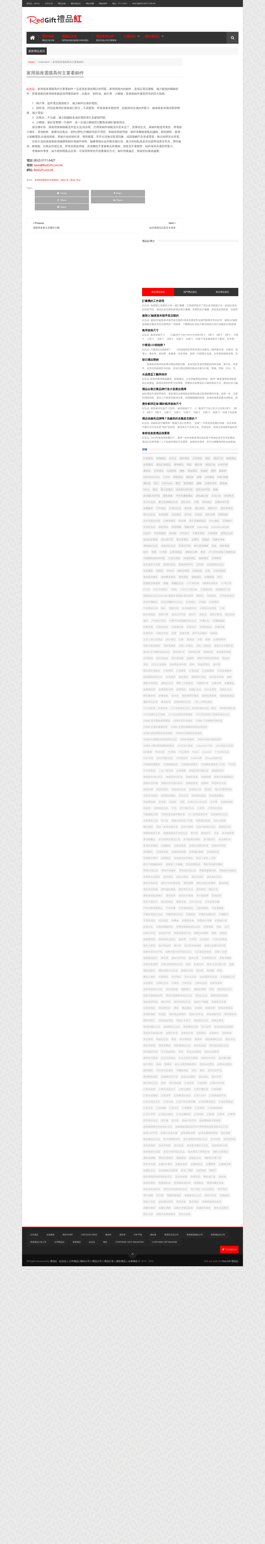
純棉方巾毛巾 (223, 1243)
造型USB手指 (226, 327)
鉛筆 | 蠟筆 (220, 1424)
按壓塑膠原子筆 (184, 1037)
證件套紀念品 (204, 1337)
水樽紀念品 (213, 1112)
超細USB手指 (183, 1343)
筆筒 (178, 1237)
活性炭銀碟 (205, 1124)
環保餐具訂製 (183, 1193)
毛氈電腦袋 (226, 570)
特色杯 (179, 458)
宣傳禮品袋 (182, 912)
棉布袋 (179, 1099)
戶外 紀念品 (195, 987)
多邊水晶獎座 (198, 893)
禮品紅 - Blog (33, 3)
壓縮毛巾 (181, 881)
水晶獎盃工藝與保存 (187, 193)
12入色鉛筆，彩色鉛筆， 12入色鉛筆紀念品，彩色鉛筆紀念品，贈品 (206, 673)
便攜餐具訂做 (198, 489)
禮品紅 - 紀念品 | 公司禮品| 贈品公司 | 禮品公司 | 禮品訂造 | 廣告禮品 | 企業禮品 (94, 1538)
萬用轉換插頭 (209, 1268)
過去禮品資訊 (227, 110)
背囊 (225, 420)
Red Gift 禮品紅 (230, 1538)
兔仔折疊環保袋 (184, 812)
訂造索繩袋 (208, 614)
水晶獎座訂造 (183, 1112)
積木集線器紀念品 (185, 1230)
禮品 (209, 289)
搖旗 (216, 1037)
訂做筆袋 (204, 1280)
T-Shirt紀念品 (196, 749)
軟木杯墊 (228, 1374)
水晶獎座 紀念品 (213, 1106)
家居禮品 (181, 320)
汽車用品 (181, 1118)
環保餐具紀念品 (219, 1187)
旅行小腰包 (213, 1049)
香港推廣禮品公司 (195, 1512)
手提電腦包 (182, 999)
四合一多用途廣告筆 (215, 862)
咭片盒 (179, 856)
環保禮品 (181, 302)
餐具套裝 (214, 1474)
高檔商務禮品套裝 (185, 1480)
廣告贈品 (198, 289)
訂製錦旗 (194, 614)
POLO (226, 320)
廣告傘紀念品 (198, 949)
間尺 (191, 470)
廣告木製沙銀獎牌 (221, 956)
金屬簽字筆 (226, 1418)
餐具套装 (181, 664)
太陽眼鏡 (214, 893)
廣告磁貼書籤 (214, 962)
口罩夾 (223, 837)
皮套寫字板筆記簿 (185, 1199)
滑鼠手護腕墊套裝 (185, 1137)
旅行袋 (179, 1056)
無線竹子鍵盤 (216, 1149)
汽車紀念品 (195, 1118)
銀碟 (212, 308)
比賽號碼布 (190, 570)
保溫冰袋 (209, 799)
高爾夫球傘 (218, 408)
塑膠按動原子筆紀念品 (208, 874)
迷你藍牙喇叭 (183, 464)
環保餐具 (209, 339)
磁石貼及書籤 (198, 402)
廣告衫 (193, 314)
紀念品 (30, 88)
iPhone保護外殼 (213, 756)
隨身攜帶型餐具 (223, 652)
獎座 (226, 1156)
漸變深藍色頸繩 (199, 1143)
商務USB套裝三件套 (197, 856)
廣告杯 (192, 296)
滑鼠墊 (223, 452)
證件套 (220, 364)
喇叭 (196, 514)
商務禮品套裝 (218, 856)
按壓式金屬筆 (203, 1037)
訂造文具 (198, 1318)
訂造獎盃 (194, 1324)
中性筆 (207, 768)
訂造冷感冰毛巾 (219, 1305)
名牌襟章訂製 (226, 849)
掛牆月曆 (189, 558)
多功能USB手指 (192, 333)
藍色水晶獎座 (183, 1274)
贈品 (178, 283)
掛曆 (178, 558)
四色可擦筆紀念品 (201, 868)
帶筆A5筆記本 (206, 931)
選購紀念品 (75, 37)
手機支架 (211, 539)
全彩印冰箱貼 (203, 812)
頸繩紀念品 (182, 477)
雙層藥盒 (181, 1449)
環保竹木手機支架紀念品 (189, 583)
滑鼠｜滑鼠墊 (201, 577)
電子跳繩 (194, 1462)
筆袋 (178, 602)
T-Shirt (179, 308)
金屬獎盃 (194, 639)
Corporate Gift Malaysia (164, 1520)
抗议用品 (209, 1012)
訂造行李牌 (226, 1324)
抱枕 (178, 1031)
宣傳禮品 (194, 277)
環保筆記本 (212, 583)
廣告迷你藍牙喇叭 (185, 974)
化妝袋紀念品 (183, 837)
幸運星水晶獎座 (184, 943)
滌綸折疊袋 (182, 1131)
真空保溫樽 (182, 595)
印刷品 (231, 364)
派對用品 (196, 383)
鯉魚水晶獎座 (223, 1487)
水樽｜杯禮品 (183, 577)
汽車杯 (225, 1112)
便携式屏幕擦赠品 (213, 787)
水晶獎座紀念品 (195, 452)
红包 (217, 458)
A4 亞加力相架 (183, 737)
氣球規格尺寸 (183, 149)
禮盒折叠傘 (182, 1224)
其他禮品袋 (182, 824)
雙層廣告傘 (197, 1443)
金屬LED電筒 (218, 1412)
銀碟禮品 (181, 645)
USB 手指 (211, 749)
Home (31, 61)
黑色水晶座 (217, 1493)
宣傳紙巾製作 (198, 912)
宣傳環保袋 (182, 906)
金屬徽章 (198, 352)
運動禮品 (229, 464)
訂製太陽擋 (182, 1293)
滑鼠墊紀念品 (206, 1131)
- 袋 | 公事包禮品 (218, 664)
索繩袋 (216, 1249)
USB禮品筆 (182, 756)
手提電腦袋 (197, 999)
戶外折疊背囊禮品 (185, 993)
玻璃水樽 (204, 1162)
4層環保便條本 (214, 477)
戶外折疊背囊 (212, 987)
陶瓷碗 (223, 1437)
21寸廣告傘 (197, 477)
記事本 (179, 1337)
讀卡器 (228, 1337)
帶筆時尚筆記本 (184, 937)
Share (74, 206)
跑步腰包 (216, 620)
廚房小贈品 (215, 943)
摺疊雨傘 (194, 370)
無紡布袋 (181, 1149)
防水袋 (207, 652)
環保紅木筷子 (201, 1180)
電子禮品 (181, 1462)
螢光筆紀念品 (227, 1274)
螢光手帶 (211, 1274)
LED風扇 (180, 743)
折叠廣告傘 (182, 1018)
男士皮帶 (198, 1193)
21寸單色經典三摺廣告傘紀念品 (193, 693)
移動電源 (206, 420)
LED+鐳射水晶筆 (223, 737)
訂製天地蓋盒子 (217, 1287)
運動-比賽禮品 (208, 1399)
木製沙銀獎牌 (198, 1081)
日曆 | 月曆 (202, 1068)
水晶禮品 (209, 364)
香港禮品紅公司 (218, 1512)
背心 (202, 314)
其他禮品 (206, 508)
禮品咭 (230, 595)
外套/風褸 (181, 314)
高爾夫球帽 (220, 1480)
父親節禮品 (200, 1156)
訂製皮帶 (198, 1299)
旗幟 (191, 320)
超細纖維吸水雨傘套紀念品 (190, 1349)
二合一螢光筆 (183, 774)
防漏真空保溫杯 (205, 470)
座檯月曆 (224, 520)
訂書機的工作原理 (186, 119)
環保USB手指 (229, 1168)
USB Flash (214, 314)
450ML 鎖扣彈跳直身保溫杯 (190, 718)
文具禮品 (204, 296)
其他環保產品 (196, 818)
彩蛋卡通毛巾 (211, 981)
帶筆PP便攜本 (224, 931)
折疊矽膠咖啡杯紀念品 (208, 1024)
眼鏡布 (218, 1212)
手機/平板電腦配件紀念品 (189, 539)
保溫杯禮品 (197, 439)
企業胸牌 (198, 774)
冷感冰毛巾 (203, 320)
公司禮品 (230, 277)
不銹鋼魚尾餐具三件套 (188, 768)
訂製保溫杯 (199, 1287)
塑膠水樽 (206, 514)
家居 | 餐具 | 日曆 (208, 918)
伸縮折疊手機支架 (216, 774)
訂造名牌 (181, 1312)
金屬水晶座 (182, 1418)
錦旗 (178, 333)
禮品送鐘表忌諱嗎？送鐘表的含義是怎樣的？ (202, 237)
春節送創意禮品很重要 (188, 252)
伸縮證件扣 (182, 781)
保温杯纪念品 (194, 799)
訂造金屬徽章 (224, 614)
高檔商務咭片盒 (197, 664)
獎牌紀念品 (182, 402)
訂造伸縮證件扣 (199, 1305)
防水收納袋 (182, 1437)
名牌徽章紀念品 (207, 849)
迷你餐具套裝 (201, 464)
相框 (193, 1212)
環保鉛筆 (181, 589)
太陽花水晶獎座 (184, 520)
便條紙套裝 (225, 793)
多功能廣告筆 (222, 514)
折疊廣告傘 (210, 545)
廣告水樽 (181, 370)
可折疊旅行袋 (183, 514)
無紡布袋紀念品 (197, 1149)
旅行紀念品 (182, 364)
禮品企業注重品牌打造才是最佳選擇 (197, 207)
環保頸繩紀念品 (199, 1187)
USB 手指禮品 (193, 483)
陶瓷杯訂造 (210, 1437)
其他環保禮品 (214, 818)
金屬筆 (195, 408)
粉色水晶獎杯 (209, 1237)
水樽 (213, 345)
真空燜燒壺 (205, 1212)
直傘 (196, 420)
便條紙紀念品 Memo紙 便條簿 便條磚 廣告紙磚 (201, 495)
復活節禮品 (228, 981)
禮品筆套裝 (215, 1218)
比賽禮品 (225, 1099)
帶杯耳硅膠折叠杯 (185, 931)
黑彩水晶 (181, 1493)
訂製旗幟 (214, 1293)
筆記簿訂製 (215, 402)
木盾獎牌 (196, 364)
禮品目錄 (62, 3)
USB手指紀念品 (227, 749)
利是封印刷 (217, 414)
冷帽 (214, 824)
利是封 (214, 389)
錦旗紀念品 (226, 645)
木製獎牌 (219, 395)
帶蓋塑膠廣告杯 (204, 937)
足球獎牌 (203, 620)
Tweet (47, 206)
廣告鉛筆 (203, 974)
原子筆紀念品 (209, 837)
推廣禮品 (202, 283)
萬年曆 (195, 608)
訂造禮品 (181, 277)
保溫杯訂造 (200, 806)
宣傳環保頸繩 (198, 906)
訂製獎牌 (227, 608)
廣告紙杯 (181, 533)
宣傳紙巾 (225, 377)
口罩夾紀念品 (183, 843)
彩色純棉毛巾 (218, 445)
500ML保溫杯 (220, 724)
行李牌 (179, 427)
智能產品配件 (218, 1068)
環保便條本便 (183, 1174)
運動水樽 (222, 383)
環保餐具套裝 (196, 589)
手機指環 (201, 1006)
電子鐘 (205, 1462)
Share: (228, 743)
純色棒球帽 (182, 1249)
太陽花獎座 (228, 893)
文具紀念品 (182, 383)
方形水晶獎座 (196, 1049)
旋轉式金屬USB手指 (217, 1056)
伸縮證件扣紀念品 (201, 781)
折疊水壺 (229, 1018)
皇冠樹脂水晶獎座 (216, 1193)
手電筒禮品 (195, 1012)
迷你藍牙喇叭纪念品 (187, 1387)
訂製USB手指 (183, 1287)
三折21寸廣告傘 (221, 483)
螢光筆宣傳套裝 (210, 608)
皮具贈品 (211, 589)
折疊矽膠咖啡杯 (184, 1024)
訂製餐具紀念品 (215, 1299)
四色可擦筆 (182, 868)
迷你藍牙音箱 (201, 627)
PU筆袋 (204, 743)
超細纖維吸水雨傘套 (204, 1343)
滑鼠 (193, 1131)
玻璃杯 (192, 1162)
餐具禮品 (227, 1474)
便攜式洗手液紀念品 (204, 793)
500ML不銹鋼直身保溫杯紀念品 (192, 724)
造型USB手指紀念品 (206, 1393)
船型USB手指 (191, 1268)
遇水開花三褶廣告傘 (187, 1399)
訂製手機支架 (198, 1293)
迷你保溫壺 (182, 1380)
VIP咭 (207, 483)
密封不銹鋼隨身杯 (185, 924)
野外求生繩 (202, 1412)
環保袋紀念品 (218, 1180)
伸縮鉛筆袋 (182, 787)
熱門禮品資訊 (206, 110)
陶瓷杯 (211, 302)
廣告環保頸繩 (196, 962)
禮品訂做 (230, 289)
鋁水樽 (179, 377)
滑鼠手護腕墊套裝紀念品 (212, 1137)
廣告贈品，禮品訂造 (204, 968)
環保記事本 (182, 1187)
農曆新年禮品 (183, 627)
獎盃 (224, 314)
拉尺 (186, 1031)
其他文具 (181, 818)
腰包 (178, 1268)
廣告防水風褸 (218, 974)
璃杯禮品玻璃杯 (210, 1168)
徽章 (191, 533)
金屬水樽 (181, 639)
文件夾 (225, 1043)
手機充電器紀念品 (216, 999)
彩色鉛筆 (196, 981)
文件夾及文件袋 (210, 370)
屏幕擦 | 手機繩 (207, 924)
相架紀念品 (182, 1212)
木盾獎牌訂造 (224, 1074)
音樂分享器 (202, 1468)
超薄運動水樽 (220, 1362)
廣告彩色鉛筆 (216, 949)
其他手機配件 (224, 502)
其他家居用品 (206, 502)
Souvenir (180, 749)
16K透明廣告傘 (184, 681)
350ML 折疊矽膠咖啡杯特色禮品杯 (194, 712)
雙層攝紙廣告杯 (215, 1443)
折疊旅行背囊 (198, 1018)
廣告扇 (207, 527)
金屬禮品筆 (208, 639)
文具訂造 (196, 339)
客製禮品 (77, 1520)
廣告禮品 (217, 277)
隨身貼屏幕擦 (183, 658)
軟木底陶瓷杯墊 (184, 1374)
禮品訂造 (189, 283)
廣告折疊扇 (220, 527)
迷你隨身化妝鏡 (184, 1393)
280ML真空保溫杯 (215, 700)
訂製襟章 (181, 614)
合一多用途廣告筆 (185, 849)
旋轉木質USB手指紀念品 (211, 1062)
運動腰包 (198, 1405)
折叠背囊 (181, 545)
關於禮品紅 (76, 3)
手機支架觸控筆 (217, 1006)
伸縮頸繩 (196, 787)
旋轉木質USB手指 (185, 1062)
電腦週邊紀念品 (184, 1468)
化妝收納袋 (215, 831)
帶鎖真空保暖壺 (224, 937)
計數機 (228, 1330)
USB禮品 (222, 308)
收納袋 (218, 558)
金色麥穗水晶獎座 (201, 1424)
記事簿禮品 (228, 370)
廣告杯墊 (181, 962)
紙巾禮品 (196, 1249)
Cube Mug (181, 389)
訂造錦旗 (216, 1330)
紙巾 (217, 420)
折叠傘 (220, 1012)
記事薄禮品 (193, 427)
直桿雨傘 (206, 1205)
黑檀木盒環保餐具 (198, 1493)
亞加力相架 (182, 439)
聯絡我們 (103, 3)
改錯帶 (215, 1043)
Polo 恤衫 (212, 377)
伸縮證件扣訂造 (222, 781)
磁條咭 (195, 595)
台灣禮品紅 (59, 1520)
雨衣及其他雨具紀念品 (188, 1455)
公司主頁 (49, 3)
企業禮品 (215, 283)
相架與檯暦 (193, 458)
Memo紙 (192, 743)
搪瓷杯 (225, 1037)
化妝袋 (228, 831)
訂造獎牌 (181, 1324)
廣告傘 (216, 320)
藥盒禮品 (198, 1274)
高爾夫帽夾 (205, 1480)
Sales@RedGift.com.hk (143, 3)
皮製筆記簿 (220, 1199)
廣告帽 (179, 395)
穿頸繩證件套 (206, 1230)
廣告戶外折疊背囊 (185, 956)
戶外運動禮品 (218, 993)
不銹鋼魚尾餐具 (222, 762)
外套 (191, 881)
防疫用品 (196, 1437)
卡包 (196, 837)
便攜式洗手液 (183, 793)
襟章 (178, 1280)
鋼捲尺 (192, 1430)
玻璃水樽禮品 (219, 1162)
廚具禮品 (201, 943)
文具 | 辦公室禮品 (185, 564)
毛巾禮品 (181, 1106)
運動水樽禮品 (227, 627)
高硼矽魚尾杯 (206, 1487)
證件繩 (218, 1337)
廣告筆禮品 (218, 358)
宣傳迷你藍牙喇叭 (185, 918)
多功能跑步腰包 (209, 887)
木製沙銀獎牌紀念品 (220, 1081)
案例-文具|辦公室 (206, 1087)
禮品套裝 (191, 358)
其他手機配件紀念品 (187, 508)
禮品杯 (202, 308)
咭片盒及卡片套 (184, 445)
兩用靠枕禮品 (221, 812)
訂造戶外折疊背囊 (198, 1312)
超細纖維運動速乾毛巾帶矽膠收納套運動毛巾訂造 (202, 1355)
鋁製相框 (181, 1430)
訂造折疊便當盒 (219, 1312)
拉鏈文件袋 (198, 1031)
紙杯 (224, 602)
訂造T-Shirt (182, 1305)
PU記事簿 (217, 743)
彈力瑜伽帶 (182, 981)
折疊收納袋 (182, 552)
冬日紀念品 (223, 339)
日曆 (213, 564)
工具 (198, 520)
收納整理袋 (182, 1043)
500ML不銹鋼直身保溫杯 (222, 718)
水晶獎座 (217, 296)
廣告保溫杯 (182, 949)
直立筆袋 (219, 1205)
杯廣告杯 (189, 1087)
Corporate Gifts (203, 737)
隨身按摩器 (182, 1443)
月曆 (232, 564)
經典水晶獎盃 (208, 1255)
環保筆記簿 (227, 583)
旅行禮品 (203, 564)
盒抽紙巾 (194, 1205)
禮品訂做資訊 (183, 289)
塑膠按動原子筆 (184, 874)
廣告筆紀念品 (183, 968)
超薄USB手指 (183, 1362)
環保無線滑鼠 (183, 1180)
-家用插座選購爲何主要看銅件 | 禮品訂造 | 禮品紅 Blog (57, 194)
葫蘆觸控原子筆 (227, 1268)
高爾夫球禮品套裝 (185, 1487)
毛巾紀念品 (195, 1106)
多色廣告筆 (182, 893)
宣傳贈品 (214, 912)
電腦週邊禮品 (201, 658)
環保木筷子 (215, 1174)
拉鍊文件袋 (223, 552)
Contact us (229, 1527)
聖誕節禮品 (182, 608)
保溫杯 (192, 302)
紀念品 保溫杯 (191, 602)
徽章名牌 (181, 987)
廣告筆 (218, 289)
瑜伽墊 (195, 1168)
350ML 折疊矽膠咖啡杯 (218, 706)
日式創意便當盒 (184, 1068)
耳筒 (226, 1262)
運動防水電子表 (184, 1412)
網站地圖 (90, 3)
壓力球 (227, 874)
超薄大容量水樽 (201, 1362)
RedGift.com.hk (43, 183)
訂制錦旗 (217, 1280)
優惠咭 (179, 502)
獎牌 (201, 302)
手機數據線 (226, 539)
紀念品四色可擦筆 (203, 1243)
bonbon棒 (196, 756)
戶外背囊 (203, 993)
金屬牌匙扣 (197, 1418)
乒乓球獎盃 (220, 768)
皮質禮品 (181, 1205)
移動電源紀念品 (199, 1224)
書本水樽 (208, 1074)
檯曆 (178, 570)
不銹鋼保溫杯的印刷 (216, 433)
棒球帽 (190, 1099)
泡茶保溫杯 (210, 1118)
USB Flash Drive (226, 302)
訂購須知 (130, 35)
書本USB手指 (194, 1074)
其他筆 (195, 824)
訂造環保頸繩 (209, 1324)
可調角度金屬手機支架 (223, 843)
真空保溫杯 (226, 589)
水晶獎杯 (198, 1112)
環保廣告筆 (200, 1174)
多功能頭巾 (227, 887)
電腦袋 (205, 408)
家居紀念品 (202, 445)
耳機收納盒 (215, 1262)
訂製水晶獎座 (183, 1299)
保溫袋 (212, 806)
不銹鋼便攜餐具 (184, 762)
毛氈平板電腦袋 (207, 570)
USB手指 (180, 296)
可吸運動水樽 (201, 843)
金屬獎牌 (211, 1418)
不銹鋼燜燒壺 (203, 762)
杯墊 (178, 1087)
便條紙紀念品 (183, 414)
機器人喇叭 (211, 1099)
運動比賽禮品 (183, 1405)
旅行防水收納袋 (195, 1056)
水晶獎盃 (211, 452)
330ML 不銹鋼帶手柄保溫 (189, 706)
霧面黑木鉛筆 (218, 658)
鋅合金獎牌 (210, 645)
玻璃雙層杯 (182, 1168)
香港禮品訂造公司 (38, 1520)
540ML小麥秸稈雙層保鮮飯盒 (218, 731)
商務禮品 (191, 308)
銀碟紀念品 (195, 645)
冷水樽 (202, 831)
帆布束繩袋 (210, 520)
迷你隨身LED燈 (209, 1387)
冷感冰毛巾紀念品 (185, 831)
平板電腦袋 (228, 389)
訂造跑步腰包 (183, 1330)
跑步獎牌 (203, 1368)
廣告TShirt (68, 1512)
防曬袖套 (196, 652)
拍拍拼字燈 (214, 1031)
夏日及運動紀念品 (185, 345)
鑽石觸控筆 (182, 652)
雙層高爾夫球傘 (197, 1449)
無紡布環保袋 (218, 1143)
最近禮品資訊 (185, 110)
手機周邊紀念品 (184, 1006)
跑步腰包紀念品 (219, 1368)
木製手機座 (182, 1081)
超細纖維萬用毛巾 (185, 620)
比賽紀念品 (225, 352)
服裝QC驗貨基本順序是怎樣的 (193, 134)
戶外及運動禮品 (225, 333)
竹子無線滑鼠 (223, 1230)
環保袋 (179, 358)
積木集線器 (217, 1224)
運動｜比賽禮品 (199, 633)
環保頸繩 (209, 383)
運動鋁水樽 (208, 427)
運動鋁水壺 (213, 1405)
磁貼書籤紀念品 (184, 1218)
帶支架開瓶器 (226, 924)
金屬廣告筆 (217, 633)
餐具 (219, 427)
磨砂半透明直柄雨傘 (212, 595)
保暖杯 (179, 799)
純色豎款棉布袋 (210, 602)
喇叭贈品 (196, 862)
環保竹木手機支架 (221, 577)
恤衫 (178, 327)
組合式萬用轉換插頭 (187, 1255)
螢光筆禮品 (182, 408)
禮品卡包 (201, 1218)
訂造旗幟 (211, 1318)
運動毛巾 (204, 358)
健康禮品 (211, 439)
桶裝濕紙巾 (182, 1093)
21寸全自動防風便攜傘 (188, 687)
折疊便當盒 (195, 545)
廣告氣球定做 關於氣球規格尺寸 (194, 222)
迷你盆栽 (227, 1380)
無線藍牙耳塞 (183, 1156)
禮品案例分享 (106, 37)
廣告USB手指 (183, 527)
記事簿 (190, 1337)
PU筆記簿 (231, 477)
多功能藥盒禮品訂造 (187, 887)
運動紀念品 (182, 633)
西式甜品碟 (190, 1280)
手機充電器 (205, 395)
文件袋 (179, 452)
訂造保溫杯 (229, 458)
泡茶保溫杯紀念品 (185, 1124)
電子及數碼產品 (195, 377)
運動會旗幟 (226, 1399)
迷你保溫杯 (197, 1380)
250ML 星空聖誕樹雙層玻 (189, 700)
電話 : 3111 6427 (119, 3)
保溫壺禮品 (223, 799)
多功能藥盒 (218, 881)
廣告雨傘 (208, 333)
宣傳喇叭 (220, 899)
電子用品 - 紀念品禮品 (215, 1455)
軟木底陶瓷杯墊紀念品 (208, 1374)
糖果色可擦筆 (227, 1237)
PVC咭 (179, 483)
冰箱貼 (217, 508)
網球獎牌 (181, 1262)
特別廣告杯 (215, 1156)
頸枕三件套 (182, 1474)
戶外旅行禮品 (204, 533)
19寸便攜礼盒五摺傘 (206, 681)
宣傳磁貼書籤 (216, 906)
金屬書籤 (181, 470)
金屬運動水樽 (224, 639)
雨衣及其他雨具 (217, 1449)
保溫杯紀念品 (201, 414)
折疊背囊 (196, 552)
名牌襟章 (224, 439)
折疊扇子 (224, 545)
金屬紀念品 (182, 1424)
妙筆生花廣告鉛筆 (185, 899)
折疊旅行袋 (215, 1018)
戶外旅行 (191, 395)
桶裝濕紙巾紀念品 (201, 1093)
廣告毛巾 (203, 345)
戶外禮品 (211, 352)
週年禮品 (216, 464)
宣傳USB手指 (206, 899)
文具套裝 (181, 1049)
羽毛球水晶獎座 (197, 1262)
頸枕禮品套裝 (198, 1474)
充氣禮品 (191, 502)
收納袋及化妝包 (199, 1043)
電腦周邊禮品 (219, 1462)
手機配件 (181, 1012)
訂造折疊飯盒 (183, 1318)
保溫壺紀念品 (183, 806)
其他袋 (205, 824)
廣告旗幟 (203, 956)
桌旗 (221, 1087)
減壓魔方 (218, 1124)
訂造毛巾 (224, 1318)
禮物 (227, 296)
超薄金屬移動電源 (185, 1368)
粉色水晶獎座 (191, 1237)
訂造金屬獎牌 (201, 1330)
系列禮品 (224, 345)
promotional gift (199, 389)
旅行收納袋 (228, 1049)
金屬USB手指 (183, 352)
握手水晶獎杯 (204, 558)
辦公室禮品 (190, 327)
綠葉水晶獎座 (226, 1255)
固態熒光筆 (220, 868)
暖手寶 (179, 1074)
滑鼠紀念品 (182, 1143)
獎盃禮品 (181, 1162)
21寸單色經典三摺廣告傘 (189, 433)
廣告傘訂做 (182, 339)
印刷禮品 (229, 508)
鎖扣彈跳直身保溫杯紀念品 (213, 1430)
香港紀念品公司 (171, 1512)
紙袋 (206, 1249)
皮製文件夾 (205, 1199)
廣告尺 (197, 527)
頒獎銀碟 (216, 1468)
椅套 (199, 1099)
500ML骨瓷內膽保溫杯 (188, 731)
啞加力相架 (182, 862)
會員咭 (223, 564)
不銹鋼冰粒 (182, 489)
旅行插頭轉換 (183, 420)
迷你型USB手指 (207, 327)
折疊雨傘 (209, 552)
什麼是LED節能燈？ (186, 163)
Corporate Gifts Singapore (129, 1520)
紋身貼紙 (206, 458)
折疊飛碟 (228, 1024)
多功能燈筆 (203, 881)
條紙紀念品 (220, 1093)
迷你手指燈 (213, 1380)
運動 (213, 627)
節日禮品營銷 (183, 178)
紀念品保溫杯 (183, 1243)
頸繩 (219, 470)
